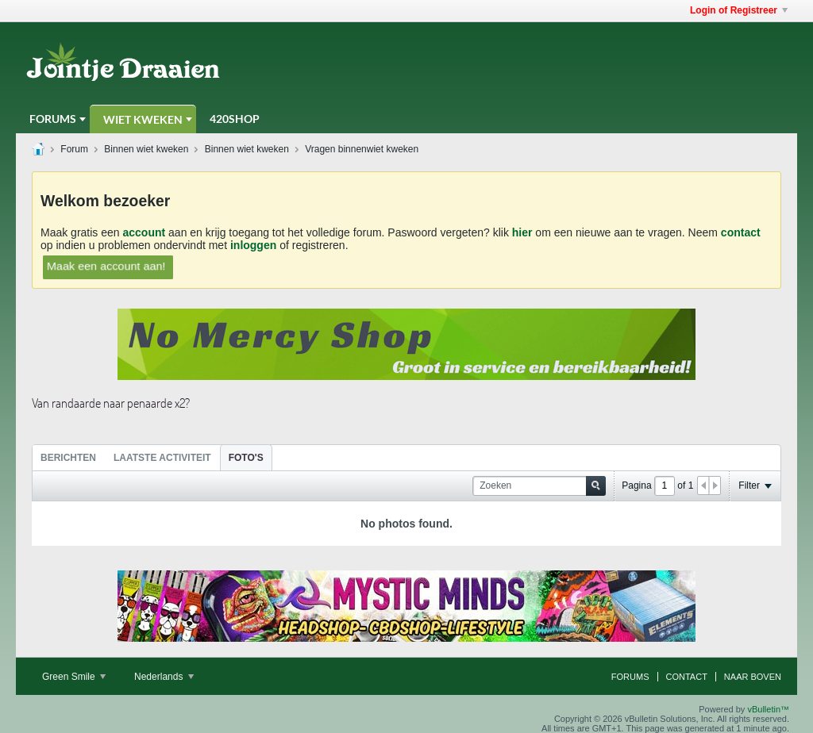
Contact (686, 676)
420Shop (235, 118)
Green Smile (74, 676)
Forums (52, 118)
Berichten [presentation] (68, 457)
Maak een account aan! (106, 266)
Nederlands (164, 676)
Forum (74, 149)
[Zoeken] (539, 486)
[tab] (68, 457)
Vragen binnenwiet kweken (361, 149)
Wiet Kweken (143, 119)
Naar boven (752, 676)
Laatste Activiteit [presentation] (162, 457)
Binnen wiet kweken (146, 149)
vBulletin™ (768, 709)
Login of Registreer (739, 10)
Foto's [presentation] (246, 457)
